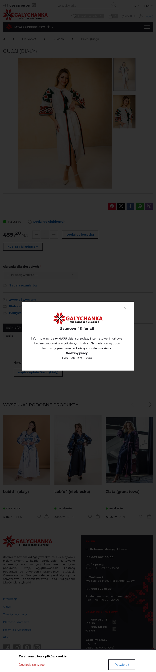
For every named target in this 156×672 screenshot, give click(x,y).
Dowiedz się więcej (32, 665)
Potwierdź (122, 665)
